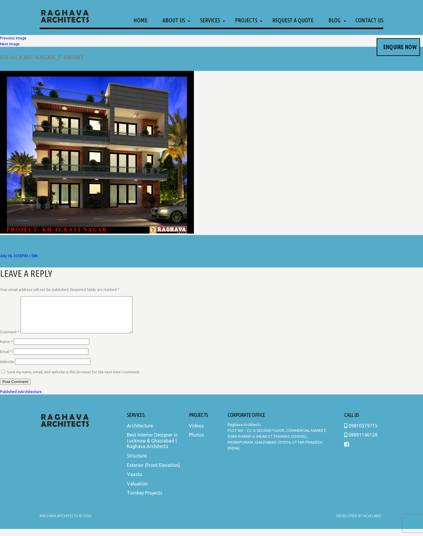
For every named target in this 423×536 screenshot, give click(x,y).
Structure (137, 462)
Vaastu (134, 481)
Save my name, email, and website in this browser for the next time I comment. (73, 379)
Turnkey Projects (144, 499)
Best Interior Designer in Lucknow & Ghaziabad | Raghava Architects (152, 447)
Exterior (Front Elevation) (153, 472)
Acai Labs (371, 523)
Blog (334, 20)
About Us (173, 20)
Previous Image (13, 38)
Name (6, 349)
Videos (196, 432)
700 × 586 (29, 256)
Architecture (140, 432)
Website (7, 369)
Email (6, 359)
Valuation (137, 490)
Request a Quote (292, 20)
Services (210, 20)
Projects (246, 20)
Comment (10, 339)
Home (140, 20)
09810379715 (360, 432)
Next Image (10, 44)
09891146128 (360, 442)
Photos (196, 442)
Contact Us (369, 20)
